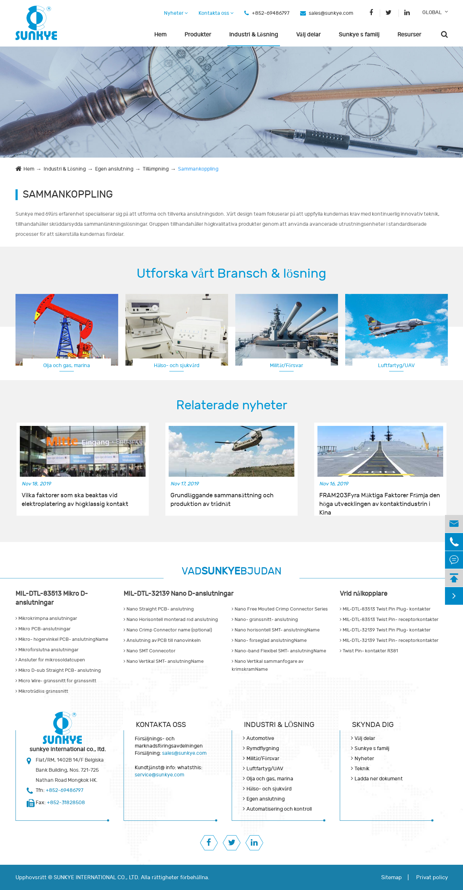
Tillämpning (156, 169)
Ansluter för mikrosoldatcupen (50, 660)
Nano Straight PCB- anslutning (159, 609)
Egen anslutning (114, 169)
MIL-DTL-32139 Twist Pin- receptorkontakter (389, 640)
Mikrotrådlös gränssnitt (41, 691)
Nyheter (176, 13)
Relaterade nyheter (231, 405)
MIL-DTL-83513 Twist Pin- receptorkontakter (389, 619)
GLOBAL (432, 12)
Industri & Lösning (253, 34)
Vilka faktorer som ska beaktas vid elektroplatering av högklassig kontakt (75, 500)
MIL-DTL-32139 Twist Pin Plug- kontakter (385, 630)
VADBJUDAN (231, 571)
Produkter (197, 34)
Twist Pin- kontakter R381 (369, 651)
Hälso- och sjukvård (176, 365)
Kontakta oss (216, 13)
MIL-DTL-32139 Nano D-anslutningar (178, 594)
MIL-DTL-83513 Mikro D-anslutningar (51, 598)
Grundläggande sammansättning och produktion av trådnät (221, 500)
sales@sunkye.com (331, 13)
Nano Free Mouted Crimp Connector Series (280, 609)
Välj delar (308, 34)
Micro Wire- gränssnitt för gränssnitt (55, 681)
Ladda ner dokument (379, 779)
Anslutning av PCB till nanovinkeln (162, 640)
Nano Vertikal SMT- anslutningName (164, 661)
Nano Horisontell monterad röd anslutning (171, 619)
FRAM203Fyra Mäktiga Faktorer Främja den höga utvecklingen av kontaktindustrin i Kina (379, 500)
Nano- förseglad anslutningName (269, 640)
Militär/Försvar (286, 365)
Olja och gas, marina (66, 365)
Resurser (409, 34)
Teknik (362, 769)
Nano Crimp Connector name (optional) (168, 630)
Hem (160, 34)
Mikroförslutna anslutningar (47, 650)
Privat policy (432, 877)
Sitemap (391, 877)
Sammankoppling (198, 169)
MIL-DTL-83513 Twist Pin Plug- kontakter (385, 609)
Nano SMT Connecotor (149, 651)
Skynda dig (373, 725)
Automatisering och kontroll (279, 809)
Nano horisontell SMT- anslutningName (276, 630)
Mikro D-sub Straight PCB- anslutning (58, 670)
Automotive (260, 738)
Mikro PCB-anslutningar (43, 629)
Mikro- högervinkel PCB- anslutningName (61, 639)
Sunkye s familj (359, 34)
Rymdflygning (262, 748)
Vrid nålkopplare (363, 594)
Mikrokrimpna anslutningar (46, 618)
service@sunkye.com (159, 775)
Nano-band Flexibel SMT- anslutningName (279, 651)
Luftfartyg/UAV (396, 365)
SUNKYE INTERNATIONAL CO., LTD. (96, 877)
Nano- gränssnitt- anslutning (265, 619)
